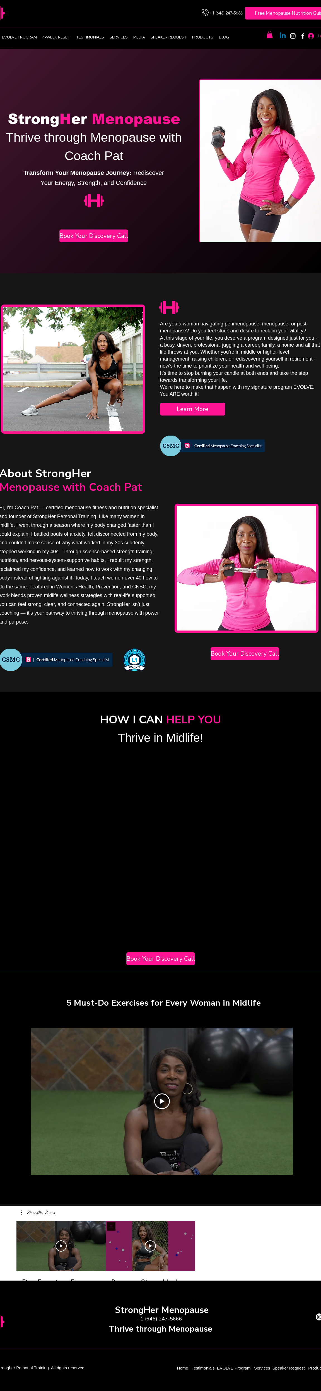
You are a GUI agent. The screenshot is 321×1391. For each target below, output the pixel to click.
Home (183, 1368)
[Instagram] (292, 36)
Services (262, 1368)
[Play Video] (162, 1101)
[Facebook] (302, 36)
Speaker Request (288, 1368)
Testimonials (204, 1368)
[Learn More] (192, 409)
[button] (270, 34)
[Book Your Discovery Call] (93, 236)
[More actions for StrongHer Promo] (38, 1212)
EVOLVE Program (234, 1368)
